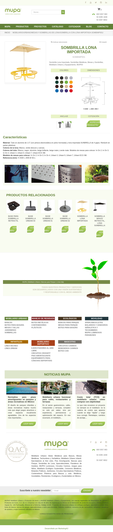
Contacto (102, 26)
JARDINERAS (10, 330)
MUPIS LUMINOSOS (93, 332)
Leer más (28, 424)
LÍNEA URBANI (11, 348)
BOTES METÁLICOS (39, 322)
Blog (89, 26)
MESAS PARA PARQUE (68, 325)
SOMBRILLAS (10, 332)
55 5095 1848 (101, 17)
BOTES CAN (63, 351)
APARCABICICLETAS (94, 322)
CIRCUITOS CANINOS (67, 346)
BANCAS (8, 322)
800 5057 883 (101, 14)
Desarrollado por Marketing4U (56, 528)
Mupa (7, 26)
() (100, 9)
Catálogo (57, 26)
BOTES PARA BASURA (14, 325)
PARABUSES (90, 335)
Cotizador (75, 26)
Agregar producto (93, 123)
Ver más (13, 229)
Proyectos (40, 26)
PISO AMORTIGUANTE (41, 356)
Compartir (103, 42)
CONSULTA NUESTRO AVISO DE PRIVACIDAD (56, 514)
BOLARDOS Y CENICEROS (96, 325)
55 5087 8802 (101, 20)
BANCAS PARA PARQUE (68, 322)
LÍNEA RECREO (11, 346)
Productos (22, 26)
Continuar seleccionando (59, 42)
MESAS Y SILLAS (12, 328)
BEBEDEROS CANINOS (68, 348)
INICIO (7, 33)
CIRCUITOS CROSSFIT (41, 353)
